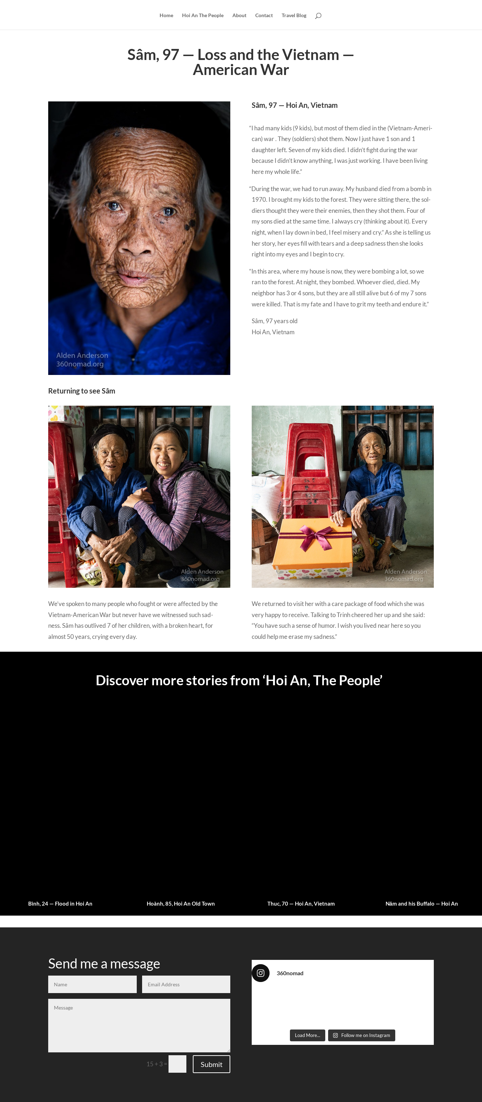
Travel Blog (294, 15)
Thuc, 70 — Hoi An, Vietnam (301, 903)
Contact (264, 15)
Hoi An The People (203, 15)
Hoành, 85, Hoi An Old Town (181, 903)
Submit (211, 1064)
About (239, 15)
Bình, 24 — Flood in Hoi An (60, 903)
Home (166, 15)
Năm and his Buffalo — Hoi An (422, 903)
